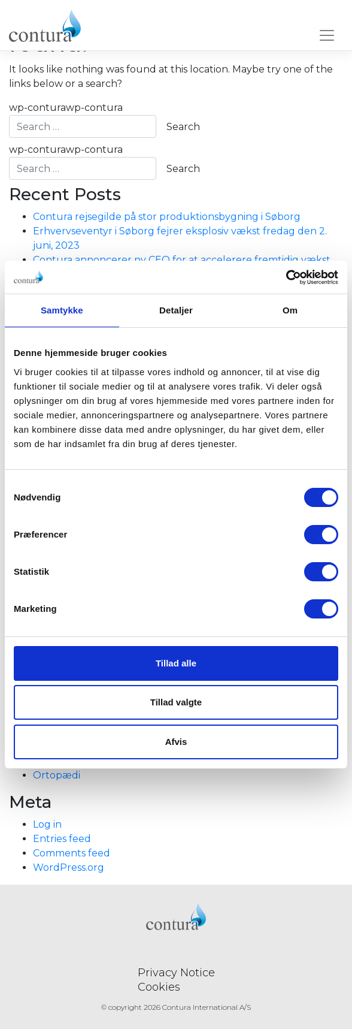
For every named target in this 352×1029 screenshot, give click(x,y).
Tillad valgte (176, 702)
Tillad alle (176, 663)
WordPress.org (68, 867)
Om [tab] (290, 310)
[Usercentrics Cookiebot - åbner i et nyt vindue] (285, 277)
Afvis (176, 742)
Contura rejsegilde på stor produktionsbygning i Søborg (167, 216)
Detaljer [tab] (176, 310)
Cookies (159, 987)
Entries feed (62, 838)
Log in (47, 824)
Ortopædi (56, 775)
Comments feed (71, 853)
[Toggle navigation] (327, 37)
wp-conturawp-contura (82, 120)
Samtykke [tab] (62, 310)
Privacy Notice (176, 972)
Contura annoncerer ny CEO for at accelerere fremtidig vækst (181, 259)
